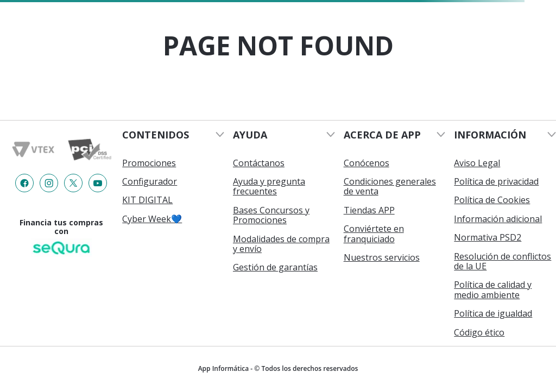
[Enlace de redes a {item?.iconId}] (24, 183)
